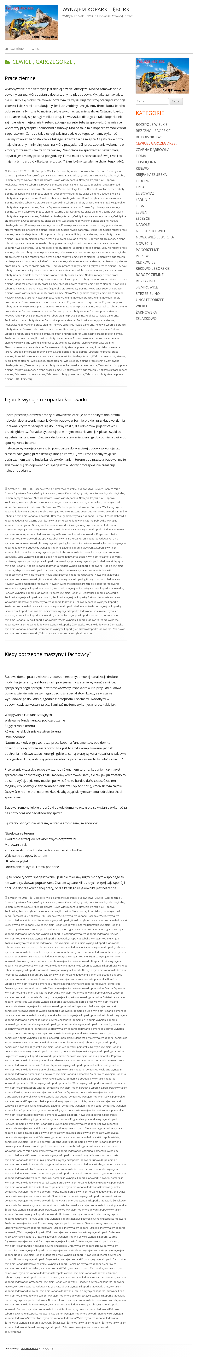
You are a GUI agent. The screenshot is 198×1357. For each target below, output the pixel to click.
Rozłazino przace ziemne (19, 338)
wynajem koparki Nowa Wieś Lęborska (86, 1255)
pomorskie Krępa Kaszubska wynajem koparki (88, 1006)
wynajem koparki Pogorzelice (42, 1259)
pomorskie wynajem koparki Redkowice (38, 1124)
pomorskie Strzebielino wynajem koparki (41, 1078)
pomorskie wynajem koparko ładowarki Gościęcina (63, 1151)
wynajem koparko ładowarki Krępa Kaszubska (41, 1286)
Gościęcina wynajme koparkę (22, 529)
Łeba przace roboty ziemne (103, 252)
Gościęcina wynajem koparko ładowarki (85, 934)
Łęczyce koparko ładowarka (51, 561)
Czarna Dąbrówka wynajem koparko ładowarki (32, 929)
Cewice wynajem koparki (19, 925)
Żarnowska (19, 189)
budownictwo (87, 171)
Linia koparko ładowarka (97, 538)
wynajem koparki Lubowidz (90, 1245)
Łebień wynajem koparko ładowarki (36, 956)
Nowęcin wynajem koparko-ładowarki (27, 583)
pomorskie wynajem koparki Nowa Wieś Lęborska (74, 1114)
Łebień (9, 180)
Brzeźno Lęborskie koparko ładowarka (93, 511)
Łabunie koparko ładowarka (78, 547)
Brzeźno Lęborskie (68, 171)
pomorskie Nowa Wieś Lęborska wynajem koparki (87, 1042)
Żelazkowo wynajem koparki (44, 1327)
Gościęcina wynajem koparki (44, 934)
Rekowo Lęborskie (29, 184)
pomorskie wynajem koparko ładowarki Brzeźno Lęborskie (39, 1141)
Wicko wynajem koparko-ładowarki (78, 620)
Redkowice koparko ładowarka (100, 593)
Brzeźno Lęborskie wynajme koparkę (72, 516)
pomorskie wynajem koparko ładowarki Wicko (94, 1196)
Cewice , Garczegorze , (109, 171)
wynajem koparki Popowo (76, 1259)
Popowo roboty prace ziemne (22, 315)
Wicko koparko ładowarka (42, 620)
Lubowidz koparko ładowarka (84, 543)
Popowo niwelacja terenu (37, 311)
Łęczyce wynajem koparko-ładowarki (91, 561)
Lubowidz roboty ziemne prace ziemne (95, 243)
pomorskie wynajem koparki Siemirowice (75, 1128)
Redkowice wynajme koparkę (70, 597)
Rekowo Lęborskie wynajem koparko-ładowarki (46, 602)
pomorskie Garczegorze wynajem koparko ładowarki (57, 997)
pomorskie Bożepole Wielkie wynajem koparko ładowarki (59, 979)
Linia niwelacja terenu (27, 234)
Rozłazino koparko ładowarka (22, 606)
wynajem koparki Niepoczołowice (43, 1255)
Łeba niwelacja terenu (73, 252)
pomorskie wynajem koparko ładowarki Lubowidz (74, 1160)
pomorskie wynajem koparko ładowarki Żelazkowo (96, 1200)
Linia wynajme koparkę (52, 543)
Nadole (28, 180)
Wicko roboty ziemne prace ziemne (84, 360)
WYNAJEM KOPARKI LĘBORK (95, 9)
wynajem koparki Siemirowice (98, 1264)
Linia (91, 175)
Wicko (8, 189)
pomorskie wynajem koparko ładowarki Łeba (75, 1164)
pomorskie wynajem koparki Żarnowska (94, 1132)
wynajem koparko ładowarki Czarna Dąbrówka (88, 1277)
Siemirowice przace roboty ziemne (60, 342)
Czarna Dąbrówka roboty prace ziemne (78, 211)
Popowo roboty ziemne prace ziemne (62, 315)
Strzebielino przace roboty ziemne (34, 351)
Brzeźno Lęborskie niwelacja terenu (60, 198)
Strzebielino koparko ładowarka (34, 615)
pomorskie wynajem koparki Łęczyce (45, 1110)
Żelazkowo (33, 189)
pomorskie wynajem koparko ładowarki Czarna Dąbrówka (48, 1146)
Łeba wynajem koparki (52, 952)
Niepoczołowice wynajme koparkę (24, 574)
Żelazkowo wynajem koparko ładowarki (85, 1327)
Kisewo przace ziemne (74, 225)
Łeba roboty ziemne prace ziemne (75, 257)
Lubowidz (100, 175)
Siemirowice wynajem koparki (102, 1223)
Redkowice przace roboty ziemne (24, 320)
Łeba (121, 175)
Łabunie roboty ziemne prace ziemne (36, 252)
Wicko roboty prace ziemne (47, 360)
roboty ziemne (49, 184)
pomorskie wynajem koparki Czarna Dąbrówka (51, 1092)
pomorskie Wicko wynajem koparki (37, 1083)
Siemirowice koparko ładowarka (23, 611)
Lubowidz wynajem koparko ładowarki (60, 947)
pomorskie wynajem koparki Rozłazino (27, 1128)
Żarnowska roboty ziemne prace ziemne (38, 370)
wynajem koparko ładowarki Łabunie (61, 1291)
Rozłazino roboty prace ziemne (53, 338)
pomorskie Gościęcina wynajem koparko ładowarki (44, 1001)
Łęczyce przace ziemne (102, 266)
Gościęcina (40, 175)
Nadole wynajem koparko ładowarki (69, 961)
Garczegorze (23, 525)
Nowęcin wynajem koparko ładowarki (104, 970)
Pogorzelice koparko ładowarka (100, 583)
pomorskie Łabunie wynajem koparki (49, 1020)
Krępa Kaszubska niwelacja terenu (69, 229)
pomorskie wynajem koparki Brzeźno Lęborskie (74, 1087)
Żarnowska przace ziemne (81, 365)
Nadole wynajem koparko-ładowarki (81, 565)
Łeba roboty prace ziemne (38, 257)
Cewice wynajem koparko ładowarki (56, 925)
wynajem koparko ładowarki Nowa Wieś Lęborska (97, 1300)
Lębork (83, 175)
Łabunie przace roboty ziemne (54, 247)
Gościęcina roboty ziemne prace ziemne (85, 220)
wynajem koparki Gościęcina (71, 1241)
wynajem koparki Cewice (72, 1236)
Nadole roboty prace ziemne (67, 275)
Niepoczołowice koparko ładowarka (36, 570)
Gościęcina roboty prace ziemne (42, 220)
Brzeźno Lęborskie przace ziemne (34, 202)
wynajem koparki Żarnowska (86, 1268)
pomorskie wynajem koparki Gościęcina (44, 1096)
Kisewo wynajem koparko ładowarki (47, 938)
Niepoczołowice (43, 180)
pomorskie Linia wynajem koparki (93, 1010)
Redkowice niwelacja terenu (101, 315)
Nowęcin (84, 180)
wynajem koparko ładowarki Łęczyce (69, 1295)
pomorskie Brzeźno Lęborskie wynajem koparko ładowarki (72, 983)
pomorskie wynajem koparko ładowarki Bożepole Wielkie (85, 1137)
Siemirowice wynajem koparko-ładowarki (68, 611)
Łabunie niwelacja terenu (19, 247)
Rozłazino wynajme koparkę (104, 606)
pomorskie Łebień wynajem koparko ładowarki (62, 1028)
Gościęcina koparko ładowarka (50, 525)
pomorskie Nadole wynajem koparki (93, 1033)
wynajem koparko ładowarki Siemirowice (88, 1313)
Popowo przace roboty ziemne (71, 311)
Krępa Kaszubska (68, 175)
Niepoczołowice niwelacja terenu (34, 279)
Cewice (100, 516)
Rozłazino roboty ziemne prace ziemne (96, 338)
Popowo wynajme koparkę (65, 593)
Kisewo (52, 175)
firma (30, 175)
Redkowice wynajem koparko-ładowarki (28, 597)
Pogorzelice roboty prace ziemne (75, 306)
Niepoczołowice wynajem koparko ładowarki (41, 965)
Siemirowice (79, 184)
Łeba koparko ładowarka (75, 552)
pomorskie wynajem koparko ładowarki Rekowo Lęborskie (86, 1187)
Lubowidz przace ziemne (19, 243)
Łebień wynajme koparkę (19, 561)
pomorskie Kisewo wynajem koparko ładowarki (32, 1006)
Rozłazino (65, 184)
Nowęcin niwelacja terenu (20, 297)
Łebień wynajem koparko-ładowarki (100, 556)
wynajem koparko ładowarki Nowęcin (26, 1304)
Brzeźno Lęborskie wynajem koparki (49, 920)
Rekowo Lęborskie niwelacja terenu (73, 324)
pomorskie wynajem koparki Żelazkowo (28, 1137)
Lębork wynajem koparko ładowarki (46, 399)
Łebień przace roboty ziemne (22, 261)
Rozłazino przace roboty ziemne (103, 333)
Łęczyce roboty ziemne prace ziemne (52, 270)
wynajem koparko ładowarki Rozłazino (40, 1313)
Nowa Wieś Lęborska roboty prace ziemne (39, 293)
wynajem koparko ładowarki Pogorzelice (73, 1304)
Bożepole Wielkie (46, 171)
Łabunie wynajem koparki (99, 947)
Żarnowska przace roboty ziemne (45, 365)
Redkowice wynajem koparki (76, 1214)
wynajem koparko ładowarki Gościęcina (67, 1282)
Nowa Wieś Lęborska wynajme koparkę (62, 579)
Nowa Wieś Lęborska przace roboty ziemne (62, 288)
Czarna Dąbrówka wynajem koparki (99, 925)
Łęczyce (18, 180)
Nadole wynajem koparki (32, 961)
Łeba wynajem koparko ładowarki (87, 952)
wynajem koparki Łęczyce (98, 1250)
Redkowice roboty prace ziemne (95, 320)
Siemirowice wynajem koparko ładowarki (29, 1227)
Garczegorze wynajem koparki (79, 929)
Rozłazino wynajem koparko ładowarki (61, 1223)
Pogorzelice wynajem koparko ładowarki (64, 974)
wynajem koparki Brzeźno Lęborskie (35, 1236)
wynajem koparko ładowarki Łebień (26, 1295)
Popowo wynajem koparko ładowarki (36, 1214)
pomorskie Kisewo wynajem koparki (96, 1001)
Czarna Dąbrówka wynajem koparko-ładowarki (56, 520)
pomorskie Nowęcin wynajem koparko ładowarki (33, 1051)
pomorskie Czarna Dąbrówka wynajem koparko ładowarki (60, 992)
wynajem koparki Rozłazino (64, 1264)
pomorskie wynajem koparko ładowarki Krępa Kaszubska (71, 1155)
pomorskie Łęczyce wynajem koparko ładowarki (43, 1033)
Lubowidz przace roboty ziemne (106, 239)
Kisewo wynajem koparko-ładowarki (94, 529)
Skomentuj (26, 379)
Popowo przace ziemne (104, 311)
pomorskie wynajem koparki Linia (66, 1101)
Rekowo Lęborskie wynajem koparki (49, 1218)
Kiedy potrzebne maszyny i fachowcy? (48, 654)
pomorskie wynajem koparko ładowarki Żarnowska (35, 1200)
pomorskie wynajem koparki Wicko (49, 1132)
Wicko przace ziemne (17, 360)
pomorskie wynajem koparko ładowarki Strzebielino (35, 1196)
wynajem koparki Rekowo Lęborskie (26, 1264)
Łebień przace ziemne (53, 261)
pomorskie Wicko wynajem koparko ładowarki (86, 1083)
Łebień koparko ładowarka (62, 556)
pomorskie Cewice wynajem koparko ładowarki (62, 988)
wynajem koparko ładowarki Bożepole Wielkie (46, 1273)
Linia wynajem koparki (66, 943)
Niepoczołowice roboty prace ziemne (36, 284)
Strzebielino (94, 184)
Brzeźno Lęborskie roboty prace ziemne (78, 202)
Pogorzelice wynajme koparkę (71, 588)
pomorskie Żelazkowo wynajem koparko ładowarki (69, 1209)
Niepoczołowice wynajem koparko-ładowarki (85, 570)
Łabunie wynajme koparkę (43, 552)
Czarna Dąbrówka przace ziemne (34, 211)
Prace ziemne (20, 78)
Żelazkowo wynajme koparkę (56, 633)
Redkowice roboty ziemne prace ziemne (28, 324)
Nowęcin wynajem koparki (65, 970)
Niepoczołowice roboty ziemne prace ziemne (85, 284)
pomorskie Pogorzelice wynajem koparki (86, 1051)
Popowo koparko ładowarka (106, 588)
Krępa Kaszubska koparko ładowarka (73, 534)
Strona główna (15, 49)
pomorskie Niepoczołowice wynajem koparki (87, 1038)
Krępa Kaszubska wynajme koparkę (60, 538)
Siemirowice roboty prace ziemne (24, 347)
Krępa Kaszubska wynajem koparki (90, 938)
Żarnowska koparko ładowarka (90, 624)
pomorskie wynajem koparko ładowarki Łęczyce (65, 1169)
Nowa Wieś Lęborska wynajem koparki (90, 965)
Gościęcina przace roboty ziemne (92, 216)
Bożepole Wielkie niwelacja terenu (66, 189)
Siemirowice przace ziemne (98, 342)
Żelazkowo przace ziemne (30, 374)
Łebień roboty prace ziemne (84, 261)
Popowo (110, 180)
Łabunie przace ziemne (86, 247)
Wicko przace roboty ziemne (108, 356)
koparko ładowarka (38, 534)
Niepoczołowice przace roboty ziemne (76, 279)
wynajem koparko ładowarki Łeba (104, 1291)
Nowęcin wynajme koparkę (65, 583)
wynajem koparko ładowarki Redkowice (51, 1309)
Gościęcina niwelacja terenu (55, 216)
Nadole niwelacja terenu (89, 270)
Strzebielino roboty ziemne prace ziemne (39, 356)
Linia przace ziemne (85, 234)
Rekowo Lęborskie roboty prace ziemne (86, 329)
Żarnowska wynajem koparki (84, 1322)
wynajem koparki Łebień (67, 1250)
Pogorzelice (97, 180)
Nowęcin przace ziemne (87, 297)
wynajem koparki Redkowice (109, 1259)
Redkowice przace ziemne (60, 320)
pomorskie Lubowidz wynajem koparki (67, 1015)
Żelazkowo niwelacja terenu (79, 370)
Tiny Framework (29, 1348)
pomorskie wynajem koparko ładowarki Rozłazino (34, 1191)
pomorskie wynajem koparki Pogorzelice (60, 1119)
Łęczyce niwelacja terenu (36, 266)
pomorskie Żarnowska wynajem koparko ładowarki (83, 1205)
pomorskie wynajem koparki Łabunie (39, 1105)
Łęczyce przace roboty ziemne (70, 266)
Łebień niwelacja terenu (111, 257)
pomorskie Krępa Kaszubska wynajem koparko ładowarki (38, 1010)
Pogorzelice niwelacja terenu (84, 302)
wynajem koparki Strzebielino (22, 1268)
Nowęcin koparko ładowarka (103, 579)
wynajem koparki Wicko (54, 1268)
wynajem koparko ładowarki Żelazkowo (42, 1322)
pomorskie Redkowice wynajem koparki (62, 1060)
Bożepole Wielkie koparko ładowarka (68, 507)
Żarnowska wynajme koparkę (56, 629)
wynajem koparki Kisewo (104, 1241)
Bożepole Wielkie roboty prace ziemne (76, 193)
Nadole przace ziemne (36, 275)
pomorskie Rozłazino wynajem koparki (61, 1069)
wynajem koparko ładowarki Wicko (63, 1318)
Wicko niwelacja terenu (77, 356)
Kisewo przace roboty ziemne (42, 225)
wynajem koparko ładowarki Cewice (38, 1277)
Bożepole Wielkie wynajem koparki (66, 916)
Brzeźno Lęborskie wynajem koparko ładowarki (99, 920)
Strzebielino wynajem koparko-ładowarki (78, 615)
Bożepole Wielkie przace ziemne (34, 193)
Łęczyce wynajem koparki (73, 956)
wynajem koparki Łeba (38, 1250)
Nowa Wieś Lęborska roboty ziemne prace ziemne (94, 293)
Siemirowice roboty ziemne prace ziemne (69, 347)
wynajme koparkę (60, 624)
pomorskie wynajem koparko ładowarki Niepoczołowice (69, 1173)
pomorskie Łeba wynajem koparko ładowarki (84, 1024)
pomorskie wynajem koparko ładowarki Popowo (81, 1182)
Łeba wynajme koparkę (31, 556)
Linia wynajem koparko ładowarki (99, 943)
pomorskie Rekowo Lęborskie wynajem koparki (55, 1065)
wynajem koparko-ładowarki (32, 624)
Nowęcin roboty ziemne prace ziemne (44, 302)
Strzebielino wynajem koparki (71, 1227)
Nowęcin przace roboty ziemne (54, 297)
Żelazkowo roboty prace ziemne (65, 374)
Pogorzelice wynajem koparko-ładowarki (28, 588)
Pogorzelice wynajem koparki (22, 974)
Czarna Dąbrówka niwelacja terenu (60, 207)
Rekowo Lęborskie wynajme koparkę (96, 602)
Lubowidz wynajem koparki (21, 947)
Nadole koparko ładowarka (43, 565)
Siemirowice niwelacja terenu (22, 342)
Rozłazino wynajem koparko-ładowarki (64, 606)
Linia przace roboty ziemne (57, 234)
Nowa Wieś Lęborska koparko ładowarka (70, 574)
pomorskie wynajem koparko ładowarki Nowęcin (81, 1178)
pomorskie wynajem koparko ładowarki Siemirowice (94, 1191)
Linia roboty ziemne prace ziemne (34, 239)
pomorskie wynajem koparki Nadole (89, 1110)
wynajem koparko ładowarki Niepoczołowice (40, 1300)
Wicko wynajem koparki (31, 1232)
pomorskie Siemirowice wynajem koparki (52, 1074)
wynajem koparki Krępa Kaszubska (25, 1245)
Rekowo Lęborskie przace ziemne (42, 329)
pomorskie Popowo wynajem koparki (75, 1056)
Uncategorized (111, 184)
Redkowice (11, 184)
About (36, 49)
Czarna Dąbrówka (15, 175)
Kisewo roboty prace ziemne (105, 225)
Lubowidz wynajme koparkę (44, 547)
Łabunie (112, 175)
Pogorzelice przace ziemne (39, 306)
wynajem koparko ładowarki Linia (89, 1286)
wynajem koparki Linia (60, 1245)
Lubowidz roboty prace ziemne (53, 243)
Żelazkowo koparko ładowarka (93, 629)
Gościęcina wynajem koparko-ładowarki (92, 525)
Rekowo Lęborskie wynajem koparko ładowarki (98, 1218)
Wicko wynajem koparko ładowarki (66, 1232)
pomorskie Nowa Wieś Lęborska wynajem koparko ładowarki (40, 1047)
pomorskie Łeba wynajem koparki (37, 1024)
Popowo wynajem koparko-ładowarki (26, 593)
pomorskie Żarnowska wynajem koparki (28, 1205)
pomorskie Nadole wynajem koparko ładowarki (32, 1038)
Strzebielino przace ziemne (71, 351)
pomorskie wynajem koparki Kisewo (90, 1096)
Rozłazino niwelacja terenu (67, 333)
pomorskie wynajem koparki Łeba (82, 1105)
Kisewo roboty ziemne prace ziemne (26, 229)
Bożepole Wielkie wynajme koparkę (49, 511)
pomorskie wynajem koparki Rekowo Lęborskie (91, 1124)
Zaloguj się (47, 1348)
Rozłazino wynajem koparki (21, 1223)
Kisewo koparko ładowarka (56, 529)
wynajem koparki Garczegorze (36, 1241)
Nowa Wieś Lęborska (66, 180)
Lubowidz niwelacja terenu (71, 239)
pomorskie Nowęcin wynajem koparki (99, 1047)
